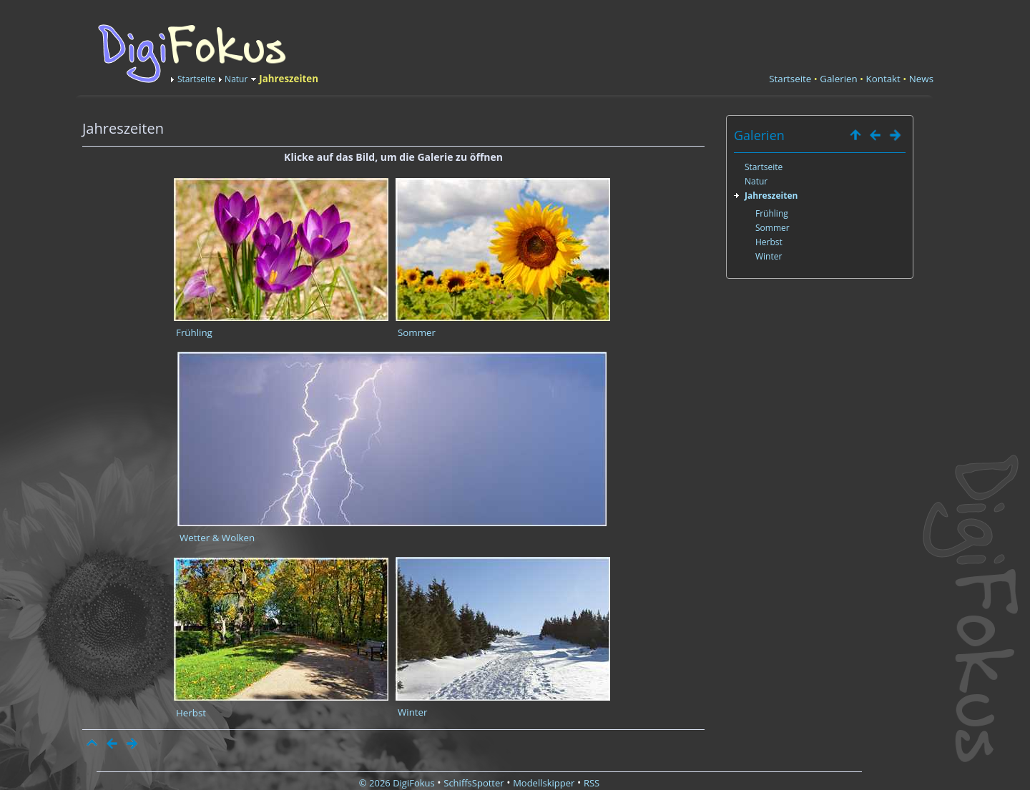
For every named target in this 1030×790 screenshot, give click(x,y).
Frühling (194, 332)
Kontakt (883, 78)
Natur (236, 79)
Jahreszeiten (771, 195)
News (921, 78)
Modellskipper (543, 782)
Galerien (838, 78)
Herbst (191, 712)
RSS (591, 782)
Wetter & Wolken (217, 537)
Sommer (417, 332)
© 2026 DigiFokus (397, 782)
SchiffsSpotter (473, 782)
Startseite (196, 79)
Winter (413, 712)
